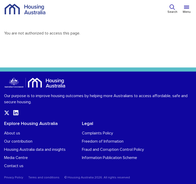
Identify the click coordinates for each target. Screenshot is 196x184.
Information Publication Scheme (109, 158)
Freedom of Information (103, 141)
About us (12, 133)
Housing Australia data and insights (35, 149)
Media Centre (16, 158)
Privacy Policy (13, 177)
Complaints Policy (97, 133)
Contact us (13, 166)
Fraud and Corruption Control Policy (113, 149)
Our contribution (18, 141)
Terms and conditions (43, 177)
